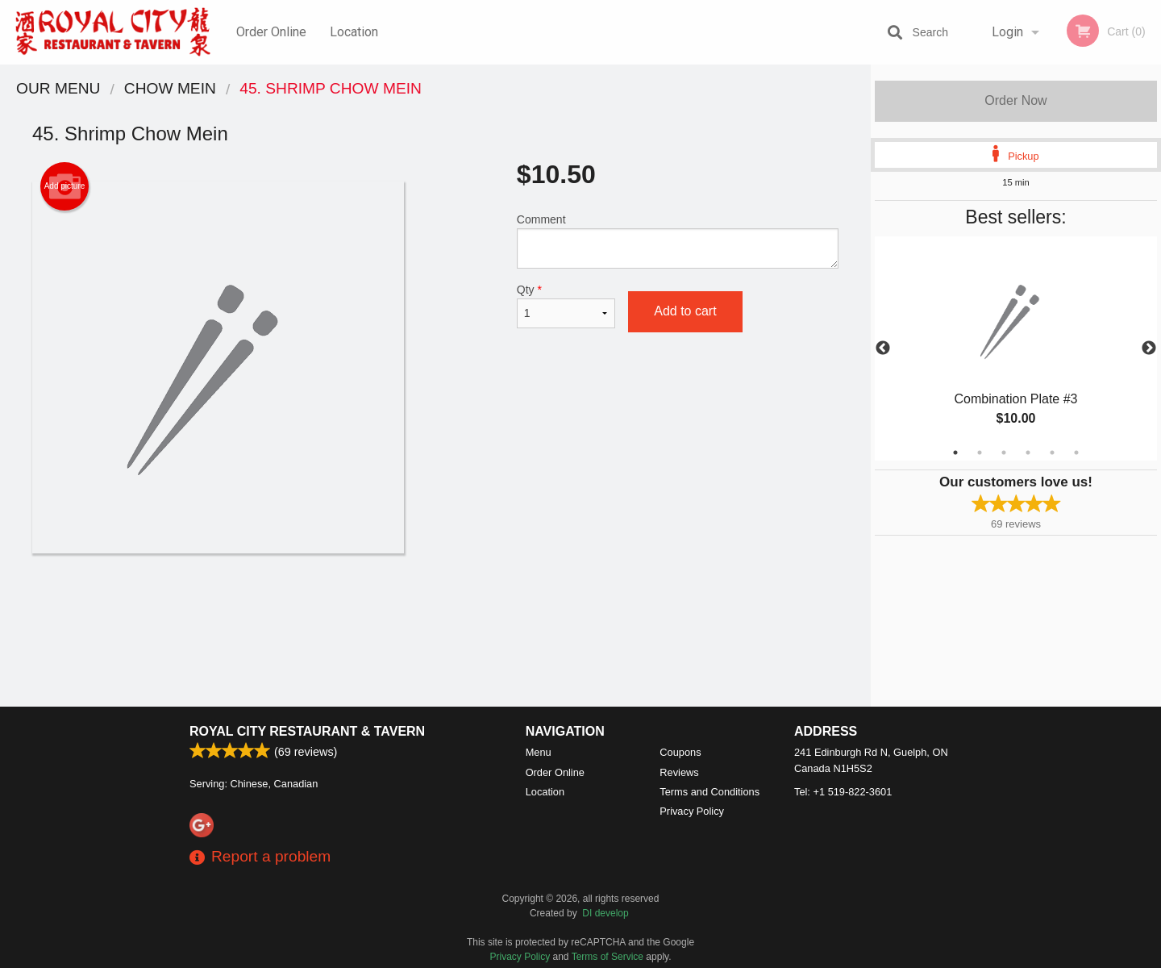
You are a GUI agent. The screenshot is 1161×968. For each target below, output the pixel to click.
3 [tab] (1004, 452)
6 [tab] (1076, 452)
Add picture (64, 186)
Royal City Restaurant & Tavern (307, 731)
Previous (883, 348)
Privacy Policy (692, 811)
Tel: (843, 792)
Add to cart (685, 311)
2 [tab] (980, 452)
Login (1007, 32)
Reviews (679, 772)
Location (354, 32)
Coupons (680, 752)
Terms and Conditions (709, 792)
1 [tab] (955, 452)
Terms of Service (607, 956)
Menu (538, 752)
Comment (677, 241)
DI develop (605, 913)
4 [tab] (1028, 452)
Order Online (271, 32)
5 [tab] (1052, 452)
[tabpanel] (1016, 348)
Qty (566, 305)
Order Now (1015, 100)
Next (1149, 348)
